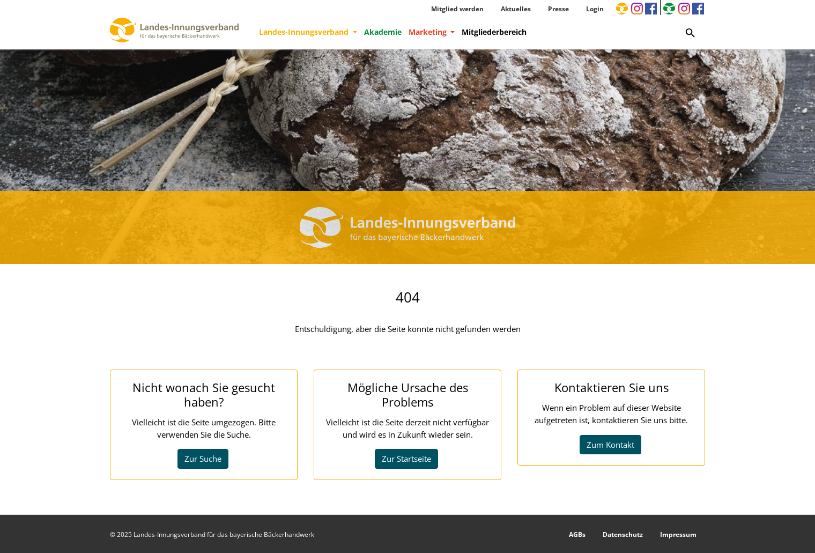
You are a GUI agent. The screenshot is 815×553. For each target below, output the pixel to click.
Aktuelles (516, 8)
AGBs (577, 534)
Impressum (678, 534)
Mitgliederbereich (494, 32)
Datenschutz (623, 534)
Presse (558, 8)
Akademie (383, 32)
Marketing (429, 32)
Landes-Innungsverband (305, 32)
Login (595, 8)
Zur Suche (202, 458)
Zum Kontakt (610, 444)
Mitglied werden (457, 8)
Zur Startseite (406, 458)
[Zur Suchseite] (690, 32)
